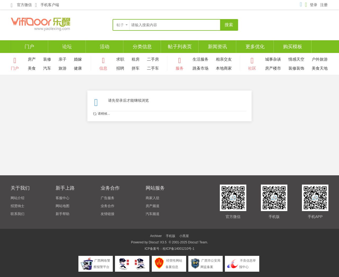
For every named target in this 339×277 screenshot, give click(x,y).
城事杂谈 (273, 59)
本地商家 (224, 68)
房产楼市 (273, 68)
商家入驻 (152, 198)
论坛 (67, 46)
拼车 (136, 68)
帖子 (120, 25)
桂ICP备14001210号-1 (178, 249)
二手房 (153, 59)
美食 (32, 68)
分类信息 (142, 46)
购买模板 (292, 46)
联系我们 (17, 214)
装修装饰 (296, 68)
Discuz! (154, 242)
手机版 (170, 236)
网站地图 (62, 206)
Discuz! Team (197, 242)
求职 (120, 59)
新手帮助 (62, 214)
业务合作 (107, 206)
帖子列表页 (180, 46)
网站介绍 (17, 198)
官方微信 (21, 5)
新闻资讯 (217, 46)
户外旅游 (320, 59)
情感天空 (296, 59)
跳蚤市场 (200, 68)
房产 (32, 59)
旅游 (62, 68)
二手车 (153, 68)
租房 (136, 59)
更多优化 (255, 46)
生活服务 (200, 59)
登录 (313, 5)
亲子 (62, 59)
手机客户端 (47, 5)
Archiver (156, 236)
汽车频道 (152, 214)
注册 (324, 5)
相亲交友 (224, 59)
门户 (29, 46)
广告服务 (107, 198)
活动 (104, 46)
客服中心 (62, 198)
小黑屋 (184, 236)
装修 (47, 59)
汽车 (47, 68)
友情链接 (107, 214)
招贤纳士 (17, 206)
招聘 (120, 68)
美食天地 (320, 68)
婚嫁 (78, 59)
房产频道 (152, 206)
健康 (78, 68)
